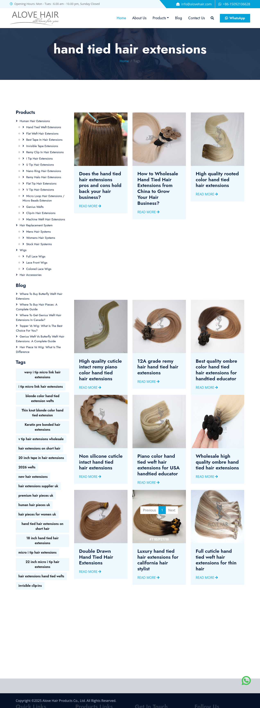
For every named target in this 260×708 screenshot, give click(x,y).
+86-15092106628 (236, 4)
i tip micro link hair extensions (40, 386)
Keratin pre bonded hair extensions (42, 427)
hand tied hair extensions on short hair (42, 526)
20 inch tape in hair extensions (41, 457)
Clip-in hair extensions (40, 213)
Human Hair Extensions (35, 121)
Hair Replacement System (36, 225)
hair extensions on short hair (39, 448)
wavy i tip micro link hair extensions (42, 374)
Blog (178, 18)
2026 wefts (26, 467)
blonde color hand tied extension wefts (42, 398)
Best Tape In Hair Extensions (44, 139)
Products (159, 18)
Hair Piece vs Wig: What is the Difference (38, 349)
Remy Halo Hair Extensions (43, 177)
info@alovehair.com (196, 4)
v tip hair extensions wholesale (41, 439)
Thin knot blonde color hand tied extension (42, 413)
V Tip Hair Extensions (40, 189)
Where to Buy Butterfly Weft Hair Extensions (39, 296)
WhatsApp (235, 18)
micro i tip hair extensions (37, 552)
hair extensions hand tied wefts (41, 576)
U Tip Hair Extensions (40, 164)
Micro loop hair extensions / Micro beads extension (43, 198)
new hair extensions (32, 476)
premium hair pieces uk (35, 495)
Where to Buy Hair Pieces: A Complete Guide (36, 307)
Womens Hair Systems (40, 238)
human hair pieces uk (34, 505)
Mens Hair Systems (38, 231)
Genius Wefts (35, 207)
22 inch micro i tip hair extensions (42, 564)
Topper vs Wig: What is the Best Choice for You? (39, 328)
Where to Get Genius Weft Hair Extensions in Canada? (38, 317)
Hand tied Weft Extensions (43, 127)
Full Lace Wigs (35, 256)
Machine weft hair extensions (45, 219)
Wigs (23, 250)
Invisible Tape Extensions (42, 146)
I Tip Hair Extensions (39, 158)
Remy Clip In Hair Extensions (45, 152)
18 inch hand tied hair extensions (42, 540)
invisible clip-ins (30, 585)
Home (121, 18)
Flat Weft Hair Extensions (42, 133)
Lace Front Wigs (36, 262)
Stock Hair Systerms (39, 244)
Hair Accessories (31, 275)
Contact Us (196, 18)
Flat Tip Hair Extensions (41, 183)
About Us (139, 18)
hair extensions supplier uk (38, 486)
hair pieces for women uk (37, 514)
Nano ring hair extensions (43, 171)
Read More (90, 215)
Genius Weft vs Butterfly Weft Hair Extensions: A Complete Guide (40, 338)
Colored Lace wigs (38, 269)
